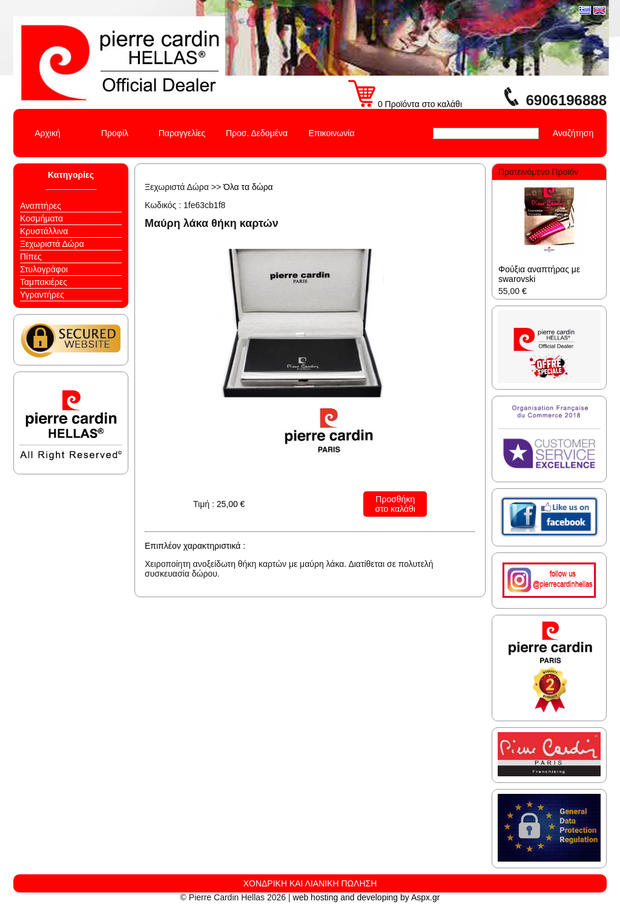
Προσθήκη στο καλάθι (395, 504)
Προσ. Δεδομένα (257, 133)
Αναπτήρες (40, 206)
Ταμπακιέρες (43, 282)
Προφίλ (114, 133)
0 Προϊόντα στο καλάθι (405, 104)
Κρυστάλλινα (44, 231)
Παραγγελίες (182, 133)
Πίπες (31, 256)
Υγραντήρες (42, 295)
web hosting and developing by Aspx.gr (366, 897)
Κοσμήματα (41, 218)
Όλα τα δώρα (248, 187)
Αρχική (48, 133)
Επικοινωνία (332, 133)
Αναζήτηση (573, 133)
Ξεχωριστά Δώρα (52, 244)
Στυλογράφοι (44, 269)
